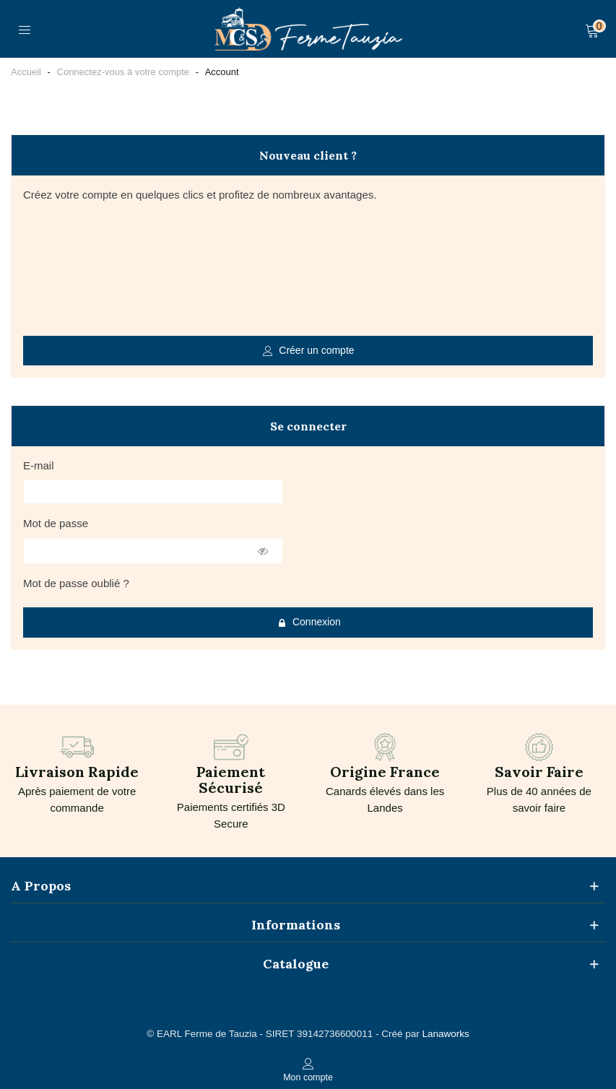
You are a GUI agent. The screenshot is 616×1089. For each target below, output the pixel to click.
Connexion (309, 622)
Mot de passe (55, 523)
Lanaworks (445, 1033)
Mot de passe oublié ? (76, 583)
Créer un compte (308, 350)
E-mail (38, 465)
